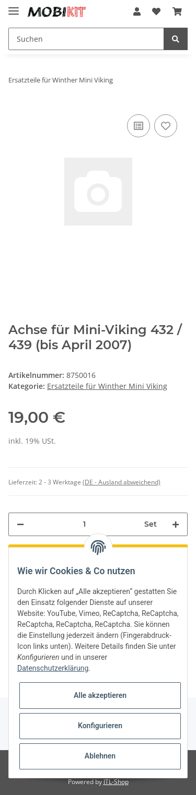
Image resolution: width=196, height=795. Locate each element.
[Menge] (84, 524)
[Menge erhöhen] (175, 524)
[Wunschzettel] (156, 11)
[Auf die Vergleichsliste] (138, 125)
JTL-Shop (116, 781)
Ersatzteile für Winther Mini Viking (107, 386)
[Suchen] (86, 39)
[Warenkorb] (177, 11)
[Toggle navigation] (13, 6)
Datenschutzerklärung (52, 668)
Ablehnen (100, 756)
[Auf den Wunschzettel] (165, 125)
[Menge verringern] (20, 524)
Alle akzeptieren (100, 695)
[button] (137, 11)
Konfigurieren (100, 725)
